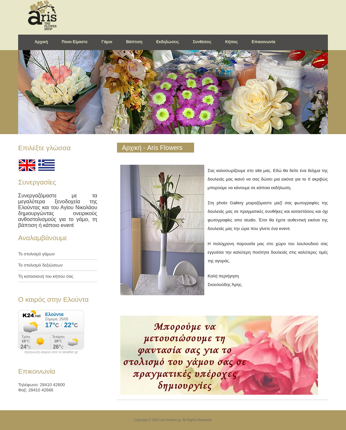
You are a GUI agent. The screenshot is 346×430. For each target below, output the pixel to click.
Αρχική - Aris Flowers (152, 147)
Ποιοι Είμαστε (75, 42)
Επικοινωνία (263, 42)
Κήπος (231, 42)
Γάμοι (106, 42)
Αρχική (41, 42)
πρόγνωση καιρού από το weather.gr (51, 352)
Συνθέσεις (202, 42)
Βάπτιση (134, 42)
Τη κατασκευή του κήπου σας (45, 276)
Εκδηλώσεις (167, 42)
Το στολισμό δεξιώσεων (40, 265)
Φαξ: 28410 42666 (35, 389)
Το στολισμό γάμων (36, 253)
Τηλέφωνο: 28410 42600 (41, 384)
